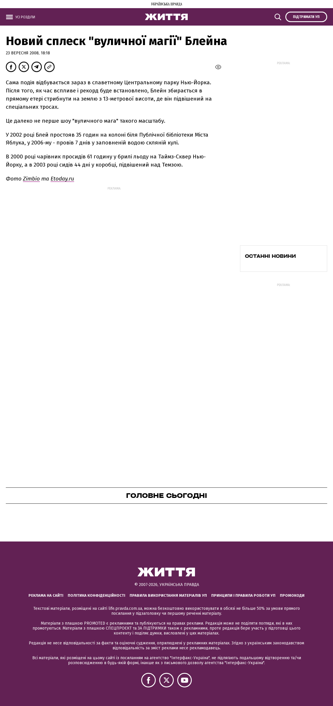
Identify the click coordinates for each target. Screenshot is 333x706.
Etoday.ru (62, 178)
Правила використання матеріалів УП (168, 595)
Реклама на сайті (45, 595)
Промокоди (292, 595)
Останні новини (270, 256)
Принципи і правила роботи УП (243, 595)
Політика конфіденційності (96, 595)
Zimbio (31, 178)
